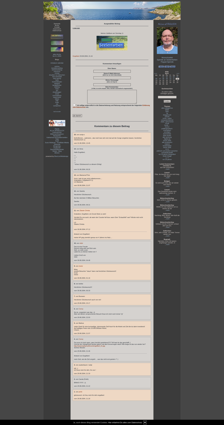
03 (170, 77)
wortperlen (57, 106)
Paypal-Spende (167, 62)
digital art (167, 139)
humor (167, 127)
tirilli (57, 100)
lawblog (57, 87)
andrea (57, 66)
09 (167, 79)
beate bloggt (167, 156)
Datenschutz (57, 30)
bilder (167, 110)
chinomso (57, 71)
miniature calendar (57, 63)
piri (57, 90)
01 (163, 77)
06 (156, 79)
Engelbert (76, 56)
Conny (81, 311)
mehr (168, 169)
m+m (167, 149)
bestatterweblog (57, 68)
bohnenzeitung (57, 70)
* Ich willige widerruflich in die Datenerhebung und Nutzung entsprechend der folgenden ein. (111, 109)
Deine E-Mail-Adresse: (112, 74)
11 (174, 79)
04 (174, 77)
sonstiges (167, 132)
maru (57, 88)
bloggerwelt (167, 115)
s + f (167, 158)
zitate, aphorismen (167, 122)
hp (167, 113)
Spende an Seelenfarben (167, 60)
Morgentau (57, 146)
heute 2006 (167, 147)
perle (80, 394)
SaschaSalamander (57, 149)
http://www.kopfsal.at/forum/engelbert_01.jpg (89, 348)
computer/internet (167, 120)
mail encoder (57, 111)
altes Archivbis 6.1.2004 (57, 55)
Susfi (57, 141)
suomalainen (57, 95)
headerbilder (167, 146)
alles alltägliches (167, 108)
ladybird (57, 83)
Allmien (57, 153)
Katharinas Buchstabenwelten (57, 137)
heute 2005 (167, 140)
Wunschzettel (167, 58)
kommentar (167, 134)
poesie (167, 116)
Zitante (57, 129)
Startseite (57, 24)
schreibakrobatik (167, 152)
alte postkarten (167, 142)
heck (57, 80)
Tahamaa (57, 144)
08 (163, 79)
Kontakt (57, 27)
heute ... (167, 125)
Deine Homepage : (112, 81)
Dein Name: (112, 68)
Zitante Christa (85, 213)
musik (167, 123)
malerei (167, 144)
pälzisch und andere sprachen (167, 151)
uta (57, 104)
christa (57, 73)
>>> (178, 73)
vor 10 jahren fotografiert (167, 154)
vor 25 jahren (167, 159)
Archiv (57, 25)
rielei (81, 246)
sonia (57, 94)
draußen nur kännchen (57, 75)
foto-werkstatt (57, 76)
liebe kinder (167, 135)
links (167, 111)
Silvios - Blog (57, 151)
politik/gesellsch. (167, 128)
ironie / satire (167, 118)
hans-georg (57, 78)
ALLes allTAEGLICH (57, 130)
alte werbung (167, 137)
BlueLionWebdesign (61, 156)
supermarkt (57, 97)
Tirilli (57, 139)
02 (167, 77)
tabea (57, 99)
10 (170, 79)
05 (177, 77)
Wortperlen (57, 136)
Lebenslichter (57, 132)
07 (160, 79)
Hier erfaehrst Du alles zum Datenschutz (125, 422)
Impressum (57, 29)
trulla (57, 102)
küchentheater (57, 82)
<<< (155, 73)
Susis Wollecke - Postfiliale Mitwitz (57, 142)
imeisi (81, 268)
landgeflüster (57, 85)
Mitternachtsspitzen (57, 134)
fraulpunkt (57, 148)
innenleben (167, 130)
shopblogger (57, 92)
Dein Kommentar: (112, 87)
